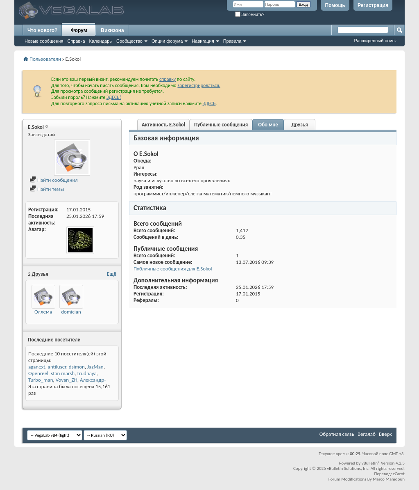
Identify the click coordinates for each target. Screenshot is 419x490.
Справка (76, 41)
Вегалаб (367, 434)
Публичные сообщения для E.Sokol (173, 269)
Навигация (203, 41)
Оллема (43, 312)
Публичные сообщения (221, 124)
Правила (232, 41)
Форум (78, 30)
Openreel (38, 373)
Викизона (112, 30)
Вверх (385, 434)
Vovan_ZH (66, 380)
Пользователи (45, 59)
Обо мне (268, 124)
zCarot (399, 473)
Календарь (100, 41)
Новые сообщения (44, 41)
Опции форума (167, 41)
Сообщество (129, 41)
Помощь (335, 5)
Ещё (111, 274)
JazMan (95, 367)
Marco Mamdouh (389, 479)
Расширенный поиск (375, 40)
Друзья (300, 124)
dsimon (77, 367)
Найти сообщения (53, 180)
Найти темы (46, 189)
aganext (36, 367)
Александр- (93, 380)
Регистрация (373, 5)
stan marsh (63, 373)
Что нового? (42, 30)
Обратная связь (336, 434)
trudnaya (86, 373)
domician (71, 312)
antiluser (57, 367)
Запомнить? (250, 14)
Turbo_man (40, 380)
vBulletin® (371, 463)
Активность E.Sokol (163, 124)
